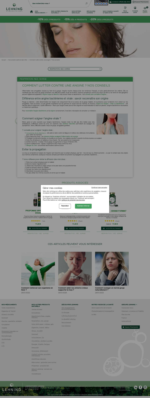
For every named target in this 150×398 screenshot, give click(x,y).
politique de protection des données (73, 200)
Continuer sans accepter (99, 187)
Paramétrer (65, 206)
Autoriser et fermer (83, 206)
